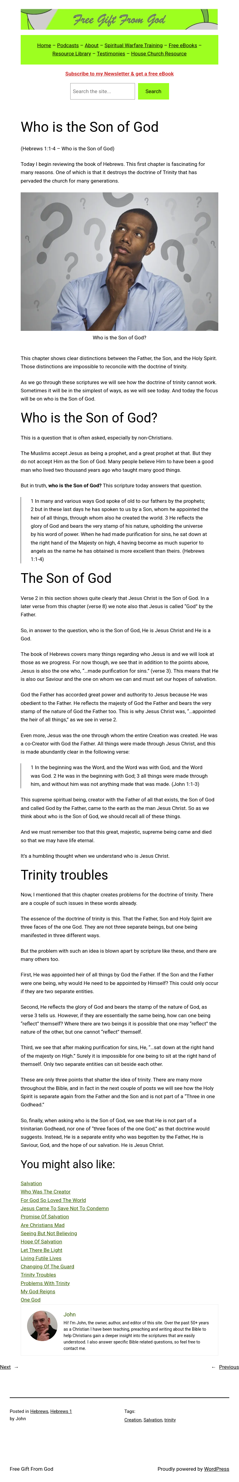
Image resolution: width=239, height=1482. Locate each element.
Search (153, 91)
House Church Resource (158, 54)
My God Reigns (38, 1291)
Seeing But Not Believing (49, 1233)
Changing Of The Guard (47, 1266)
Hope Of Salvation (41, 1242)
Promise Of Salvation (45, 1217)
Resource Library (71, 54)
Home (44, 45)
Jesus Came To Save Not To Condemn (65, 1208)
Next (5, 1367)
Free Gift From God (31, 1469)
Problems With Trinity (45, 1283)
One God (30, 1300)
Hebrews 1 (61, 1411)
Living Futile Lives (41, 1258)
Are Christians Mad (42, 1225)
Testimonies (111, 54)
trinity (170, 1420)
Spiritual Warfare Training (134, 45)
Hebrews (39, 1411)
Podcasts (68, 45)
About (92, 45)
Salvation (31, 1183)
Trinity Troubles (38, 1275)
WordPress (216, 1469)
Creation (132, 1420)
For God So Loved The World (53, 1200)
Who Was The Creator (46, 1192)
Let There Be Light (41, 1250)
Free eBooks (183, 45)
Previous (229, 1367)
